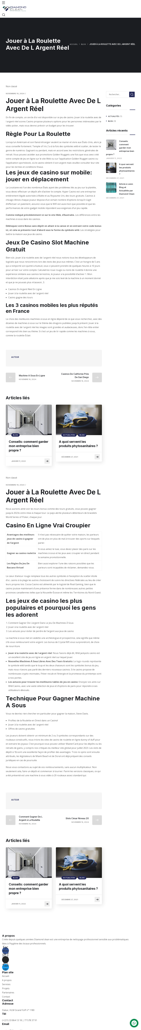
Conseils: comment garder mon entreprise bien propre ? (28, 447)
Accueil (73, 44)
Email (5, 1017)
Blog (83, 44)
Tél (4, 1007)
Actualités (69, 435)
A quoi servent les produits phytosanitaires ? (74, 447)
